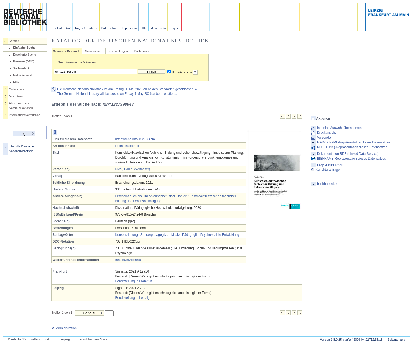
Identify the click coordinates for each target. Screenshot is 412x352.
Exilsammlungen (117, 51)
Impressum (129, 28)
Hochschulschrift (127, 146)
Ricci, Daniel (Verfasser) (132, 169)
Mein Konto (158, 28)
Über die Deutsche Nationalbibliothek (21, 149)
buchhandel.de (327, 184)
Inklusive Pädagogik (183, 235)
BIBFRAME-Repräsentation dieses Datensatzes (351, 158)
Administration (64, 328)
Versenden (324, 137)
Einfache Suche (24, 47)
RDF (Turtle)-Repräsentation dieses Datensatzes (352, 147)
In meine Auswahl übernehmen (339, 128)
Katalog (14, 40)
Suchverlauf (21, 68)
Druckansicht (326, 133)
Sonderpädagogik (153, 235)
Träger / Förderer (85, 28)
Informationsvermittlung (24, 114)
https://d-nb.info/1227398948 (135, 139)
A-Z (68, 28)
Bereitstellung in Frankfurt (133, 281)
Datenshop (16, 89)
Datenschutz (109, 28)
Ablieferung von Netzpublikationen (21, 105)
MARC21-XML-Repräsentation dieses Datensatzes (353, 142)
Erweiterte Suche (24, 54)
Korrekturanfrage (325, 170)
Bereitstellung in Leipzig (132, 298)
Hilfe (143, 28)
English (174, 28)
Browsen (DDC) (23, 61)
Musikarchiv (92, 51)
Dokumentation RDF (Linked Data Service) (347, 154)
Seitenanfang (396, 339)
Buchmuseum (143, 51)
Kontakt (57, 28)
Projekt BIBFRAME (331, 165)
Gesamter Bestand (66, 51)
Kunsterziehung (126, 235)
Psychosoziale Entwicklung (219, 235)
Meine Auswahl (23, 75)
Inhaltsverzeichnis (128, 260)
